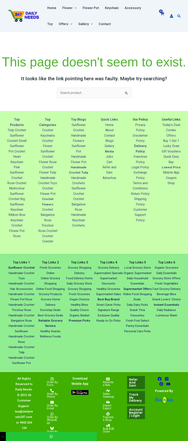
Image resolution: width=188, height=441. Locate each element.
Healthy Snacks (50, 331)
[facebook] (160, 379)
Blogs (109, 141)
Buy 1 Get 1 (171, 141)
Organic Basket (79, 315)
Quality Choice (79, 310)
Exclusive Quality (108, 315)
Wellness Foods (50, 336)
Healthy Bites (79, 305)
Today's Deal (171, 125)
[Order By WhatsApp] (52, 418)
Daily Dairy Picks (137, 305)
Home (109, 125)
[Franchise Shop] (108, 416)
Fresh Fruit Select (137, 320)
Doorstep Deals (50, 310)
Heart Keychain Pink (16, 162)
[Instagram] (167, 379)
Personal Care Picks (137, 331)
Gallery (109, 146)
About (109, 130)
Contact (109, 135)
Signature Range (108, 310)
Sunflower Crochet (21, 267)
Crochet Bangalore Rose (48, 215)
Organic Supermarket (137, 273)
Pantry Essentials (137, 326)
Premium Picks (79, 320)
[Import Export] (108, 405)
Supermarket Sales (108, 294)
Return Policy (140, 194)
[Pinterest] (161, 384)
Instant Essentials (166, 305)
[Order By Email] (52, 405)
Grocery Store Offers (167, 278)
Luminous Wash (166, 315)
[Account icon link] (171, 16)
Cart (109, 162)
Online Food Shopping (50, 289)
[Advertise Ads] (108, 381)
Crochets (78, 231)
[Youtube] (168, 384)
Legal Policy (140, 167)
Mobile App (171, 178)
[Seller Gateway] (108, 393)
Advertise (109, 178)
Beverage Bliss (166, 294)
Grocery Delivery (108, 267)
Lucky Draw (171, 146)
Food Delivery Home (79, 278)
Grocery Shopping (79, 289)
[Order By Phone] (52, 393)
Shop (171, 188)
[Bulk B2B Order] (108, 428)
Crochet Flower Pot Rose (17, 231)
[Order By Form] (52, 381)
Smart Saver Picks (109, 305)
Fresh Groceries (79, 294)
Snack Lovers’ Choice (166, 299)
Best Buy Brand (108, 299)
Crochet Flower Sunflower (48, 146)
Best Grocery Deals (50, 315)
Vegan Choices (79, 299)
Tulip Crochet (17, 130)
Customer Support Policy (140, 215)
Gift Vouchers (171, 151)
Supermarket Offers (137, 289)
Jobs (109, 157)
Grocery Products (50, 294)
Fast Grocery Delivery (167, 289)
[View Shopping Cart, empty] (162, 16)
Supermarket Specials (108, 273)
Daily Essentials (166, 273)
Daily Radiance (166, 310)
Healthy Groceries (108, 289)
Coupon (171, 183)
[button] (75, 8)
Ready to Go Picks (109, 320)
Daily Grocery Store (79, 283)
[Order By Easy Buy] (52, 431)
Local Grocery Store (137, 267)
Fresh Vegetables (166, 283)
